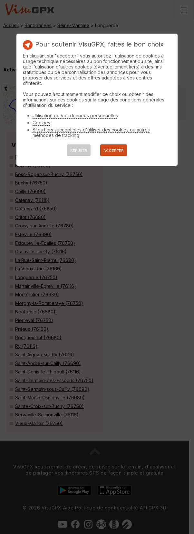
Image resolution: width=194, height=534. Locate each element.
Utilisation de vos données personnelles (75, 115)
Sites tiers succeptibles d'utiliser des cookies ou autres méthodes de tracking (91, 132)
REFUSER (78, 150)
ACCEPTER (113, 150)
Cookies (41, 122)
